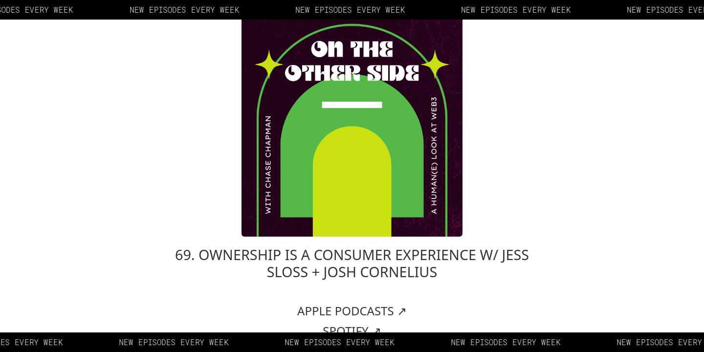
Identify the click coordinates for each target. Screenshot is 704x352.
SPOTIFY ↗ (352, 331)
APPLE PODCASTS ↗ (352, 311)
